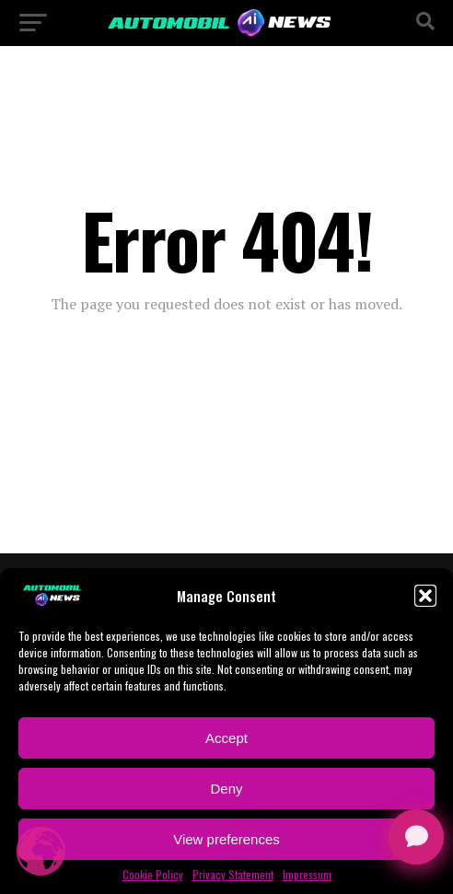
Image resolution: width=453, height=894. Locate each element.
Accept (226, 738)
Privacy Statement (232, 874)
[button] (425, 595)
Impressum (307, 874)
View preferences (226, 839)
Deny (226, 788)
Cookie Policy (152, 874)
